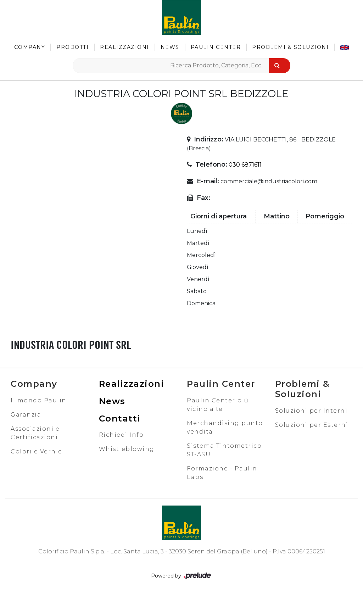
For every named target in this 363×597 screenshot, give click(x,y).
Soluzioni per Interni (311, 410)
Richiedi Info (121, 434)
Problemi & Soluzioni (290, 47)
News (170, 47)
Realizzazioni (124, 47)
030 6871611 (245, 164)
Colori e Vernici (37, 451)
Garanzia (26, 414)
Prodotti (72, 47)
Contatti (120, 418)
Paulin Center (216, 47)
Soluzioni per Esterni (311, 425)
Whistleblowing (127, 449)
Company (29, 47)
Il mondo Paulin (39, 400)
